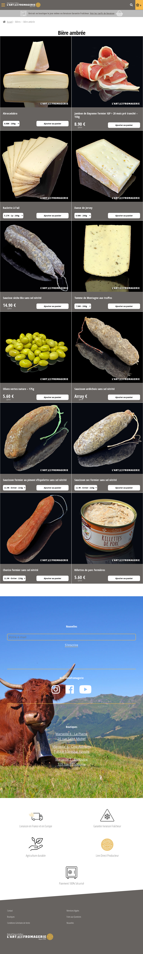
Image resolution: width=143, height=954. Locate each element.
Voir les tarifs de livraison (102, 13)
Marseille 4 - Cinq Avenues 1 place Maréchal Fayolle (71, 749)
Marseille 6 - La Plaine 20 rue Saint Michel (71, 736)
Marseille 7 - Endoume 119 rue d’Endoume (71, 761)
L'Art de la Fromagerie (23, 5)
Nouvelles (70, 923)
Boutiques (11, 917)
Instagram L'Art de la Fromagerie (56, 689)
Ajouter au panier (52, 123)
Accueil (10, 21)
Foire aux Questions (74, 917)
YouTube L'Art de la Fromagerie (85, 689)
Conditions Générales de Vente (18, 923)
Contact (10, 911)
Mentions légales (73, 911)
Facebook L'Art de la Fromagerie (69, 689)
